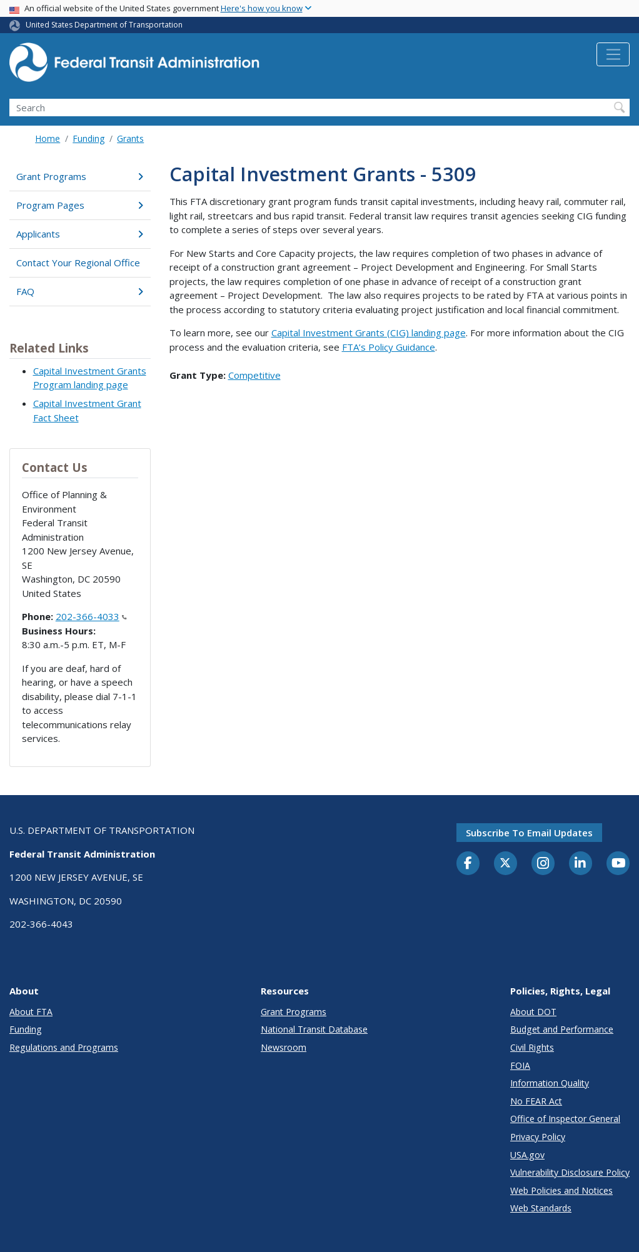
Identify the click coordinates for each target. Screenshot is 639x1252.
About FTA (31, 1012)
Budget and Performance (561, 1029)
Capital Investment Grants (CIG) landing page (368, 332)
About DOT (533, 1012)
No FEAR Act (536, 1101)
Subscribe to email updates (529, 832)
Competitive (254, 375)
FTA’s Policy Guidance (388, 347)
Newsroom (283, 1047)
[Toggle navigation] (613, 54)
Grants (130, 138)
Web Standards (540, 1208)
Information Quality (549, 1083)
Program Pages (79, 205)
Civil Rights (532, 1047)
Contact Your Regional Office (78, 262)
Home (47, 138)
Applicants (79, 234)
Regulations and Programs (63, 1047)
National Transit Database (314, 1029)
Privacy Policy (537, 1137)
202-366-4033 (91, 616)
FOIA (520, 1065)
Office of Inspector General (565, 1118)
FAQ (79, 291)
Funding (88, 138)
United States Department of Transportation (104, 24)
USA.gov (527, 1155)
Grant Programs (79, 176)
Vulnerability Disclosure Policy (570, 1172)
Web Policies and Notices (561, 1190)
